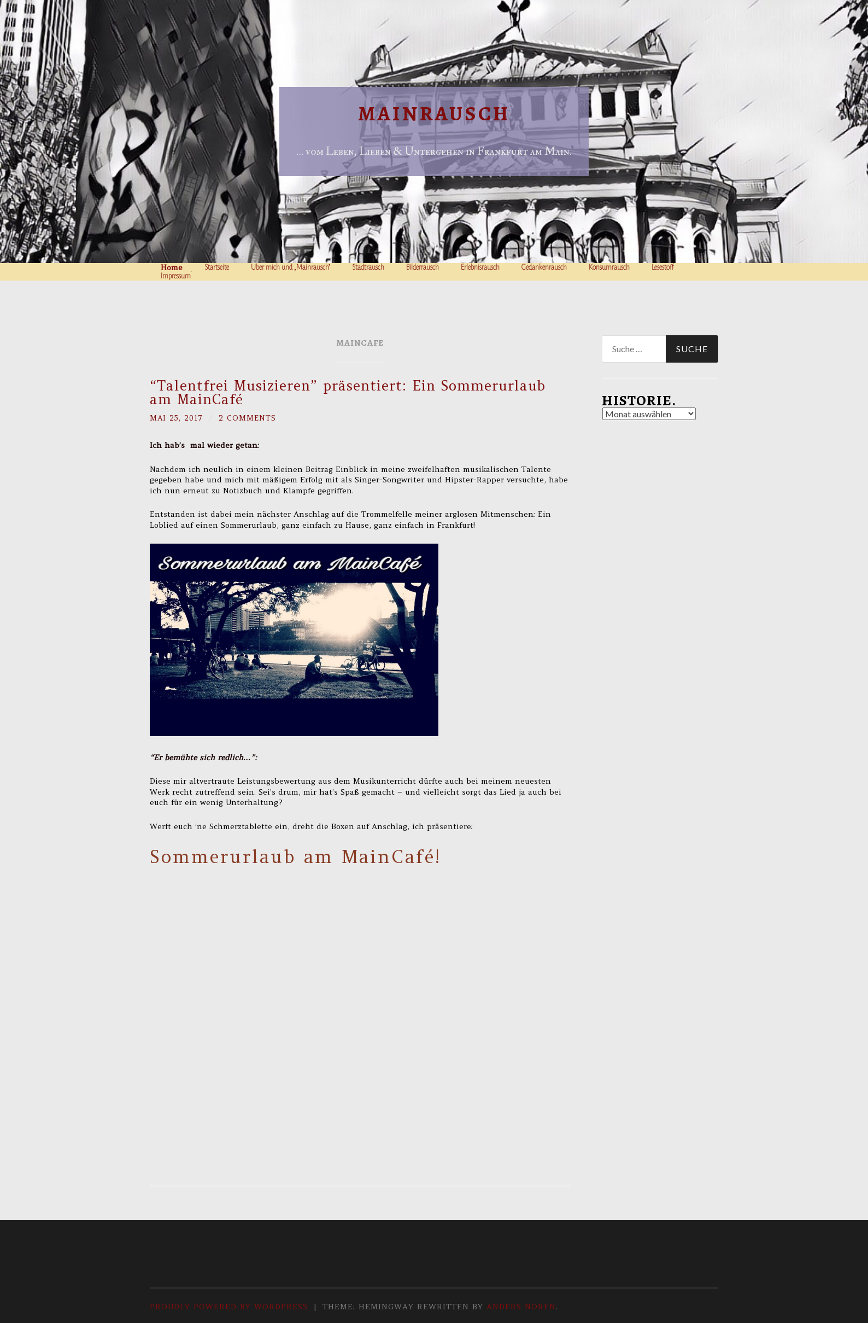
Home (172, 267)
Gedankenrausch (544, 267)
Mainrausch (434, 113)
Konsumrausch (609, 267)
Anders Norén (521, 1306)
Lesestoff (663, 267)
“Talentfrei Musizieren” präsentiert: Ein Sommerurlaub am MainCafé (348, 392)
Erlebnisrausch (480, 267)
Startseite (216, 267)
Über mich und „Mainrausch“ (290, 267)
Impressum (176, 276)
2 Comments (250, 418)
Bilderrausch (422, 267)
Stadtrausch (368, 267)
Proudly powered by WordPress (229, 1306)
